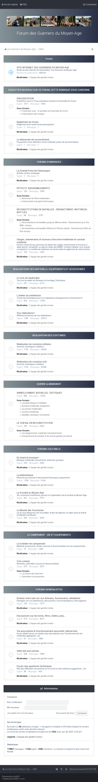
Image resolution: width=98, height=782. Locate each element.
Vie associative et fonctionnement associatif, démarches (47, 631)
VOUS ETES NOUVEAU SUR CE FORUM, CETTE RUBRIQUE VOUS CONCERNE (49, 89)
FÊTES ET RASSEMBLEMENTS (33, 188)
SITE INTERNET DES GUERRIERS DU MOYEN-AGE (43, 67)
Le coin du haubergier (28, 277)
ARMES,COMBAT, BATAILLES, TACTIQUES (39, 392)
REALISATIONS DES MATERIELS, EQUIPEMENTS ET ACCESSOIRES (49, 269)
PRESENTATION (25, 98)
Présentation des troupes (32, 114)
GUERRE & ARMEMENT (49, 384)
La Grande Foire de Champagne (33, 170)
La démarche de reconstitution (33, 139)
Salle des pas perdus (28, 650)
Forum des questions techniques (34, 666)
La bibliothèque (25, 475)
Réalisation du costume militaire (34, 344)
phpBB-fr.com (18, 779)
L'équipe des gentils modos (41, 77)
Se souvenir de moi (65, 713)
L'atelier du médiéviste (29, 295)
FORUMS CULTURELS (49, 449)
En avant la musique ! (28, 457)
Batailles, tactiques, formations (35, 415)
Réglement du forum (28, 122)
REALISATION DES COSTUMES (49, 335)
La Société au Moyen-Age (30, 492)
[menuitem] (23, 4)
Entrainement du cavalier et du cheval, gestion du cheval (46, 436)
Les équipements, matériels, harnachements (41, 433)
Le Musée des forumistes (30, 510)
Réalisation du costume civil (31, 361)
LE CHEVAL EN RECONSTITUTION (35, 422)
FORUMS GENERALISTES (49, 589)
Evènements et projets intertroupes (37, 201)
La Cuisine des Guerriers (31, 573)
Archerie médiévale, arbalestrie (35, 406)
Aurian (10, 751)
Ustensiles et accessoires (32, 576)
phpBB (16, 776)
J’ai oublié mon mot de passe (20, 713)
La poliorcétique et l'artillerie (33, 403)
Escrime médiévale (29, 412)
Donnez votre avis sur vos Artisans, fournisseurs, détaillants (48, 598)
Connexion (12, 697)
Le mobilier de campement (31, 543)
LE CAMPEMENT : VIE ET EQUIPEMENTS (49, 534)
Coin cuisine (23, 561)
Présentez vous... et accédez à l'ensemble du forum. (44, 111)
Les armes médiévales (31, 409)
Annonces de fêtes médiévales (35, 198)
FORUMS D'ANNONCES (49, 161)
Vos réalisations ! (26, 313)
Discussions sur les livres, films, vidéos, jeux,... (41, 615)
